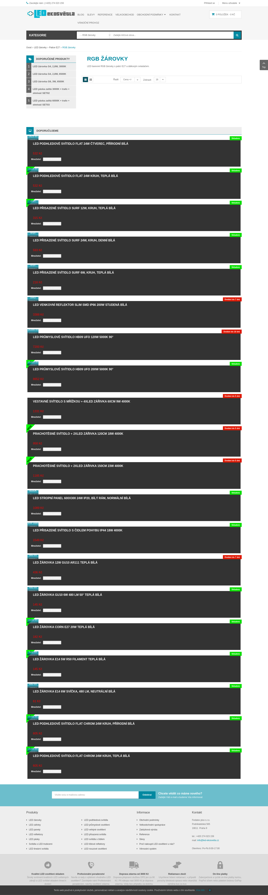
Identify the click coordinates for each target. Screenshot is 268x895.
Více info (200, 890)
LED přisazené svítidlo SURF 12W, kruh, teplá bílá (74, 208)
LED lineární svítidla (39, 848)
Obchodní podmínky (149, 820)
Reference (144, 834)
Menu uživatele (229, 3)
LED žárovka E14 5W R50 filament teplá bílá (69, 659)
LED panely (34, 829)
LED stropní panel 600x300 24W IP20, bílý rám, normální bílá (82, 498)
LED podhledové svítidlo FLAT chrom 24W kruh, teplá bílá (81, 755)
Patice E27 (54, 47)
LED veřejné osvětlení (95, 829)
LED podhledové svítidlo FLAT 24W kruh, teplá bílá (75, 175)
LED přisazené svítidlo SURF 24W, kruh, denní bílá (74, 240)
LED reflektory (36, 834)
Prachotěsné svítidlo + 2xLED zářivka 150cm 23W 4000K (78, 465)
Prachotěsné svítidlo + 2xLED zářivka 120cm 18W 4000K (78, 433)
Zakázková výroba (148, 829)
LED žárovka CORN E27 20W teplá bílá (64, 627)
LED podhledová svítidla (96, 820)
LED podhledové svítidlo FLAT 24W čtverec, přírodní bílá (80, 143)
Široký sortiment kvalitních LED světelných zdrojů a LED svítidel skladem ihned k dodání (47, 872)
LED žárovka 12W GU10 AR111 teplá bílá (65, 562)
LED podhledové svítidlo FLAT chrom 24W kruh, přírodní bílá (84, 723)
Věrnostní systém (147, 848)
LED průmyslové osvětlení (97, 825)
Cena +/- (127, 79)
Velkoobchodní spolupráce (152, 825)
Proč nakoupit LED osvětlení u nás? (156, 844)
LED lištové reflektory (94, 844)
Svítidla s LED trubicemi (40, 844)
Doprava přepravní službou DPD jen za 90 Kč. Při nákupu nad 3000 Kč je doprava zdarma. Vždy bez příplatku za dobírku (134, 872)
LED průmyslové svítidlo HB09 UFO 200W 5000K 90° (73, 369)
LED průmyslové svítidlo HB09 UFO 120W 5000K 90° (73, 337)
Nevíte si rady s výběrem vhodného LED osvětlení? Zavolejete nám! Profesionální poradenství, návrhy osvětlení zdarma (90, 872)
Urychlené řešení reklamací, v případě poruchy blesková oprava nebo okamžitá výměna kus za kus (177, 872)
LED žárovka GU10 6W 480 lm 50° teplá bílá (67, 594)
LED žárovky (40, 47)
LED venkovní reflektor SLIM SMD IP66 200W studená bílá (80, 304)
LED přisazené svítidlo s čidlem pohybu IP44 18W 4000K (77, 530)
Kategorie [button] (37, 35)
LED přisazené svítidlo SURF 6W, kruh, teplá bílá (73, 272)
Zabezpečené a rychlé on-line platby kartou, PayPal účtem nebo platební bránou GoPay (220, 871)
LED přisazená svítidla (95, 834)
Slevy (142, 839)
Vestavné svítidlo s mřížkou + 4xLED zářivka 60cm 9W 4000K (81, 401)
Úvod (28, 47)
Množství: (36, 159)
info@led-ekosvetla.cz (208, 840)
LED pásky (34, 839)
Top (264, 64)
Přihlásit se (209, 3)
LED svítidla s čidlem (94, 839)
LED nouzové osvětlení (95, 848)
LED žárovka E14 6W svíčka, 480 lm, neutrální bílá (74, 691)
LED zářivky (35, 825)
